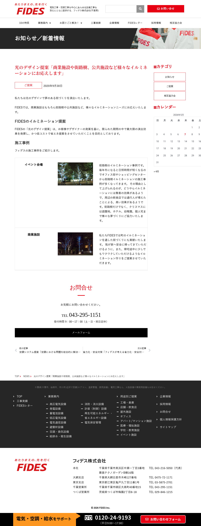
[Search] (140, 9)
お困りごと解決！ (71, 23)
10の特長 (24, 23)
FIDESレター (135, 23)
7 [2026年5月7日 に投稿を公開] (185, 134)
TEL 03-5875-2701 (161, 482)
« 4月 (156, 171)
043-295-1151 (85, 315)
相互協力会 (176, 23)
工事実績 (96, 23)
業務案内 (44, 23)
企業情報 (114, 23)
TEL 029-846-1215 (161, 492)
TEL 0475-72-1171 (161, 477)
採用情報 (156, 23)
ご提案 (28, 85)
